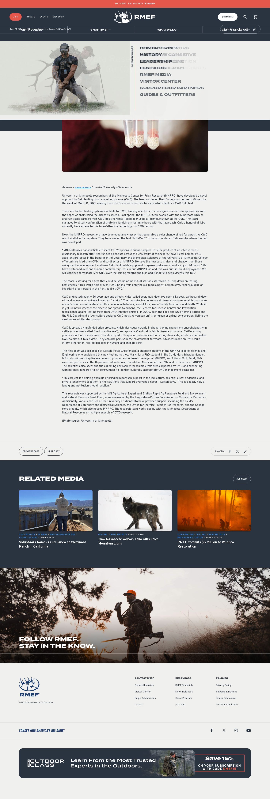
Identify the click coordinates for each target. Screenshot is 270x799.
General (67, 90)
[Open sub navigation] (33, 29)
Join (15, 17)
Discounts (59, 17)
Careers (139, 716)
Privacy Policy (223, 696)
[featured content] (135, 775)
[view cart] (255, 17)
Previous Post (31, 463)
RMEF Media (21, 41)
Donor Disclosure (226, 709)
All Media (242, 490)
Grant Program (183, 709)
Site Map (180, 716)
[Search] (245, 17)
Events (44, 17)
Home (12, 41)
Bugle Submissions (145, 709)
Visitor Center (143, 703)
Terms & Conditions (227, 716)
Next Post (54, 463)
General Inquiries (144, 696)
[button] (239, 40)
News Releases (184, 703)
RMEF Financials (184, 696)
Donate (31, 17)
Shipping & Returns (226, 703)
